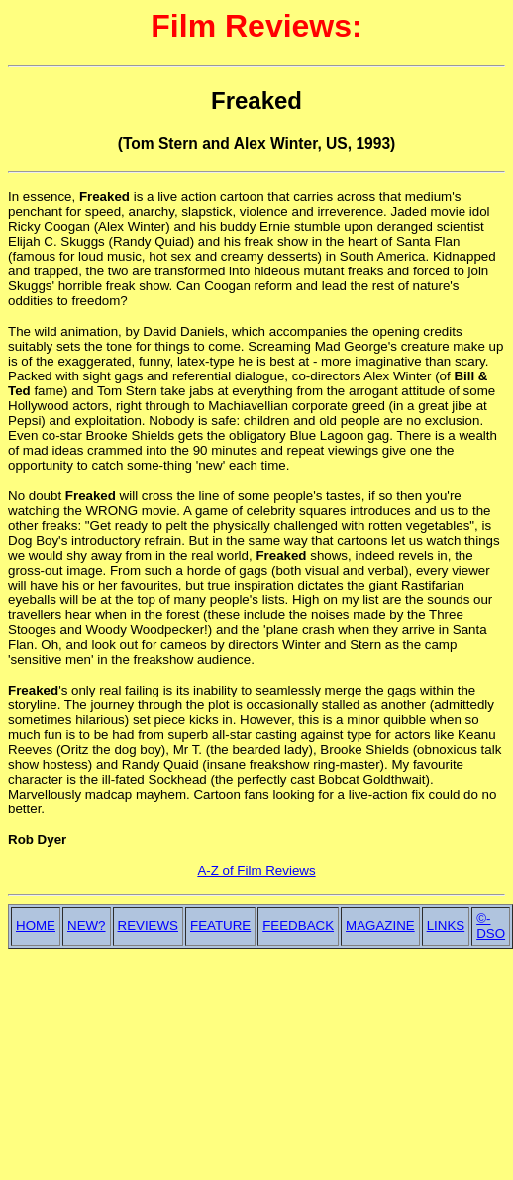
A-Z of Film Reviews (256, 870)
